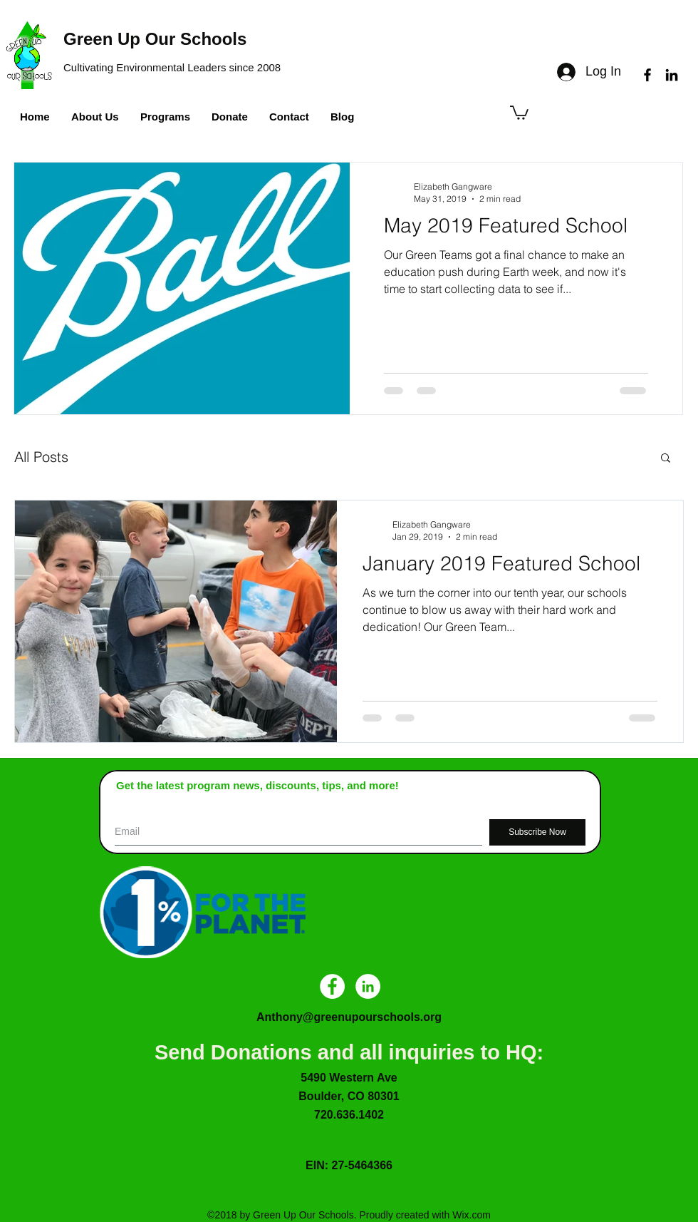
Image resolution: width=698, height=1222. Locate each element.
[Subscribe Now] (537, 832)
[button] (519, 112)
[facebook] (647, 74)
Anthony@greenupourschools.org (349, 1017)
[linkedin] (671, 74)
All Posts (41, 457)
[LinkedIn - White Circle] (367, 986)
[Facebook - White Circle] (332, 986)
